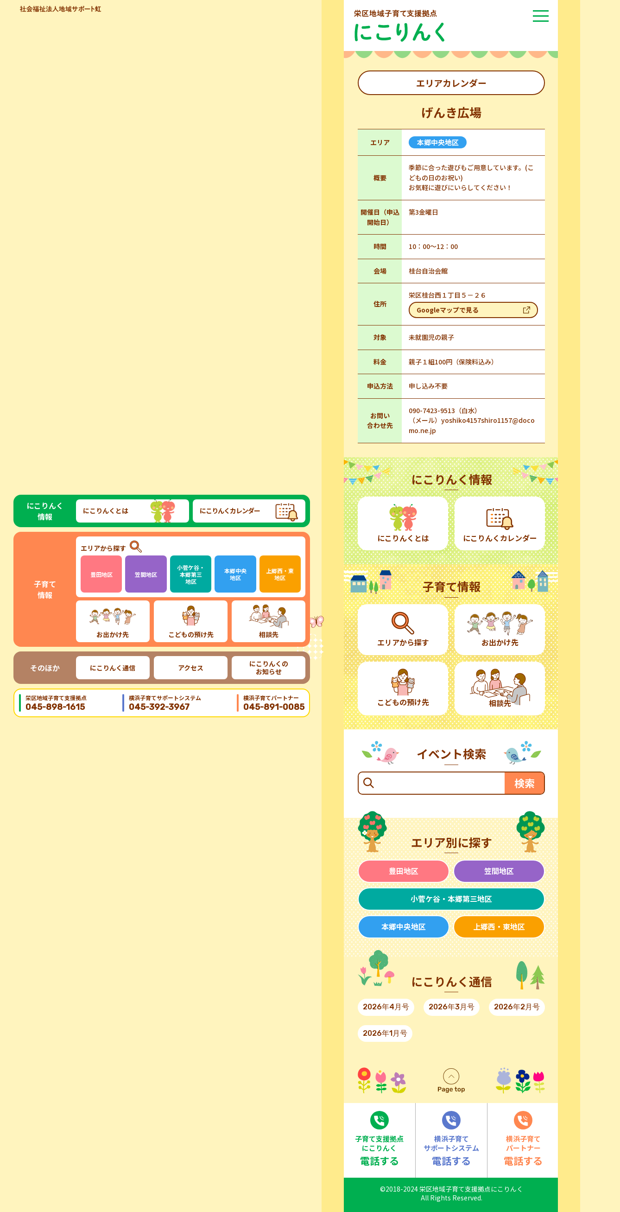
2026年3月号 (451, 1006)
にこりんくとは (105, 510)
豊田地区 (101, 574)
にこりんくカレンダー (230, 510)
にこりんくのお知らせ (268, 667)
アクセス (190, 667)
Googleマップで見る (448, 309)
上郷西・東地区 (280, 574)
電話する (379, 1139)
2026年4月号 (386, 1006)
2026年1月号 (385, 1033)
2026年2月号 (517, 1006)
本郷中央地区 (235, 574)
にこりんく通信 (112, 667)
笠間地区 (146, 574)
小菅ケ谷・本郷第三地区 (191, 574)
